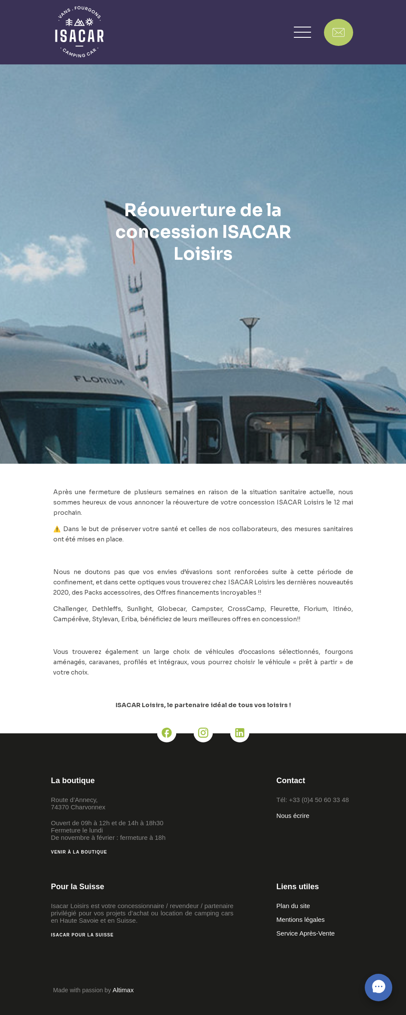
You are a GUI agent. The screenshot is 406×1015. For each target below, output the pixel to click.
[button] (302, 32)
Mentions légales (300, 919)
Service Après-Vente (305, 933)
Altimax (123, 990)
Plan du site (293, 905)
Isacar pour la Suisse (82, 935)
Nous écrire (292, 815)
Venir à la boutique (79, 852)
